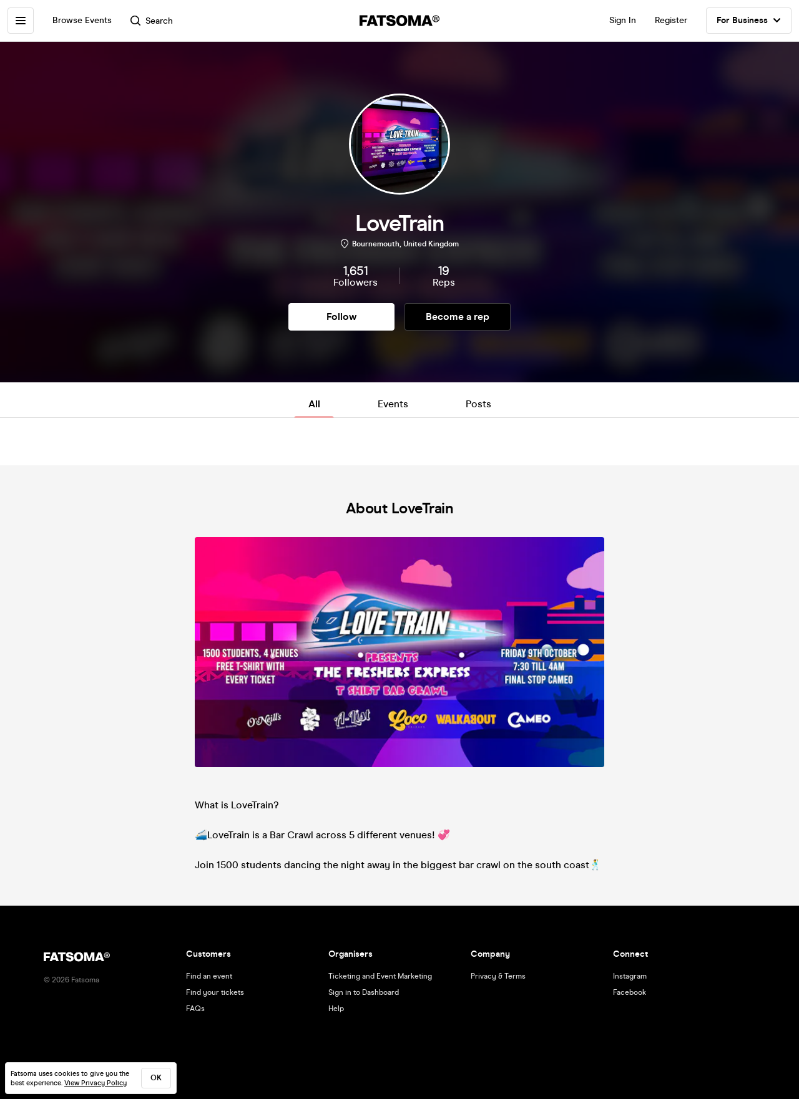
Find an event (209, 976)
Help (336, 1008)
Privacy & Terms (498, 976)
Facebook (629, 992)
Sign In (622, 20)
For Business (749, 20)
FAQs (195, 1008)
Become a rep (457, 316)
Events (393, 404)
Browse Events (82, 20)
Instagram (630, 976)
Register (671, 20)
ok (156, 1077)
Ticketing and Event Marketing (380, 976)
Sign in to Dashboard (363, 992)
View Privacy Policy (95, 1083)
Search (151, 21)
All (314, 404)
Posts (478, 404)
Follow (341, 316)
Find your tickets (215, 992)
